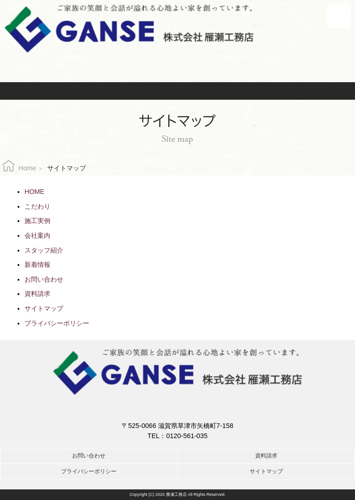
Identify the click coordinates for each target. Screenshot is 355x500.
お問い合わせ (120, 91)
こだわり (37, 206)
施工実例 (37, 220)
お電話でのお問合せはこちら (177, 65)
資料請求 (242, 91)
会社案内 (37, 235)
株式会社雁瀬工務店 (129, 29)
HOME (34, 191)
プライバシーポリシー (56, 323)
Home (27, 168)
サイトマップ (43, 308)
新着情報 (37, 264)
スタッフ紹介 (43, 250)
